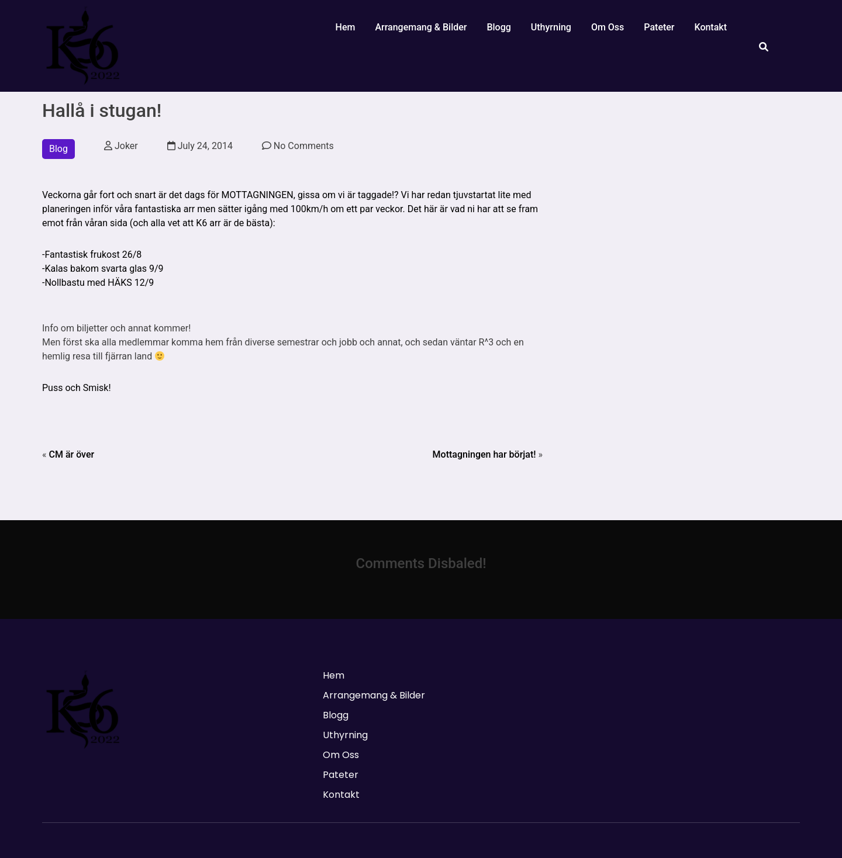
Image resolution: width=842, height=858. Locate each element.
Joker (121, 145)
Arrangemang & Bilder (421, 27)
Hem (346, 27)
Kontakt (710, 27)
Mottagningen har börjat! (484, 454)
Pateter (659, 27)
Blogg (498, 27)
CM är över (71, 454)
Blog (58, 148)
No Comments (298, 145)
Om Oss (607, 27)
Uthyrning (551, 27)
